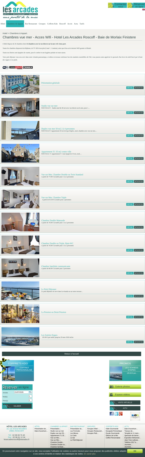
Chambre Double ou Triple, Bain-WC (57, 243)
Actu (76, 24)
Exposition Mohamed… (132, 438)
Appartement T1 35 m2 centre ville (56, 152)
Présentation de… (41, 429)
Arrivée (5, 393)
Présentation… (55, 429)
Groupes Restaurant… (95, 431)
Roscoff (62, 24)
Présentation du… (76, 429)
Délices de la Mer (112, 435)
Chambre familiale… (57, 447)
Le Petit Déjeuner (48, 289)
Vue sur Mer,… (55, 438)
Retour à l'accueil (71, 354)
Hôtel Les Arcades (17, 426)
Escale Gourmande (112, 433)
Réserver (139, 5)
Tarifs (82, 24)
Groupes (42, 24)
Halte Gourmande (112, 429)
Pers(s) (5, 401)
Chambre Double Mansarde (53, 220)
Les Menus (74, 433)
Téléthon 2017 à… (131, 442)
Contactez (121, 5)
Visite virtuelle (125, 402)
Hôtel (3, 24)
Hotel (5, 33)
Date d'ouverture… (41, 431)
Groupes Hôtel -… (93, 429)
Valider (17, 406)
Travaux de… (129, 431)
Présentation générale (50, 83)
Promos (125, 363)
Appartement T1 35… (58, 435)
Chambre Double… (57, 442)
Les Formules (75, 431)
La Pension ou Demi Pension (53, 312)
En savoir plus (90, 454)
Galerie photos (120, 386)
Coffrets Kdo (52, 24)
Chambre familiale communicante (55, 266)
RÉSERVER (139, 88)
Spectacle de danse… (132, 435)
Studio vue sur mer (49, 106)
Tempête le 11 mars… (132, 433)
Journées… (128, 445)
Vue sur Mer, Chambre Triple (53, 197)
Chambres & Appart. (15, 24)
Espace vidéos (120, 394)
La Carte (73, 435)
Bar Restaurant (31, 24)
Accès (69, 24)
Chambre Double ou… (58, 445)
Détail (130, 88)
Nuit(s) (5, 397)
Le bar (72, 438)
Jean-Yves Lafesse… (131, 440)
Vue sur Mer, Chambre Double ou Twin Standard (62, 174)
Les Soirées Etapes (49, 335)
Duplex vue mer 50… (57, 433)
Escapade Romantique (114, 431)
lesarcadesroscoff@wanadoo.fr (17, 439)
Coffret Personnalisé (24, 368)
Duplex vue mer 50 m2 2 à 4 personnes (58, 129)
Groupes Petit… (93, 433)
